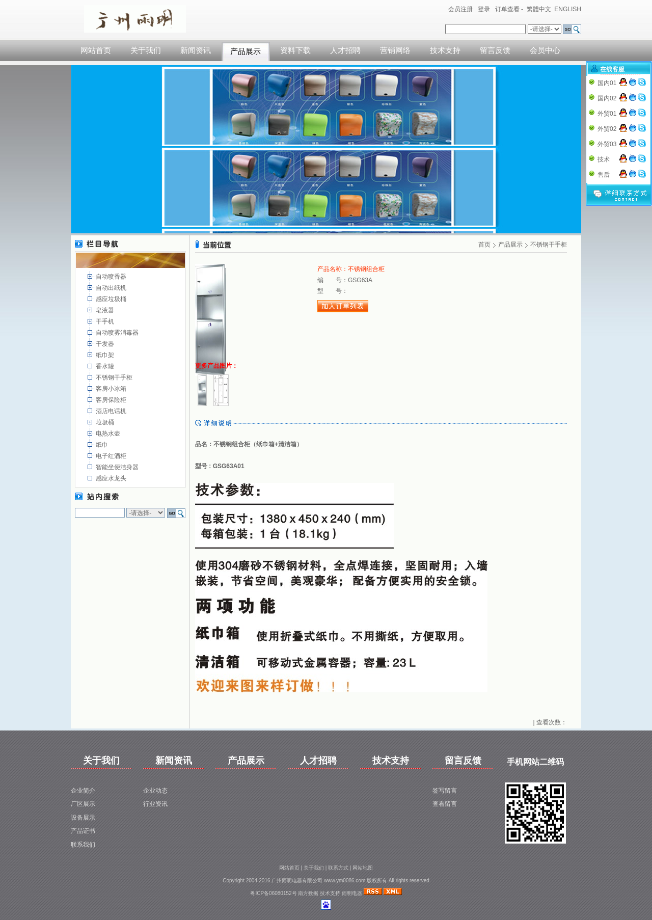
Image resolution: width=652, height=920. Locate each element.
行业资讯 (155, 803)
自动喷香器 (112, 276)
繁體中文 (539, 9)
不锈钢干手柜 (115, 377)
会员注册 (460, 9)
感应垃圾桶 (112, 299)
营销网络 (395, 50)
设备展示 (83, 817)
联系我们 (83, 844)
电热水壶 (109, 433)
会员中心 (545, 50)
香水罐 (106, 366)
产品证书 (83, 830)
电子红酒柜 (112, 455)
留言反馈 (495, 50)
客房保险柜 (112, 399)
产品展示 (245, 51)
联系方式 (338, 868)
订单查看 (507, 9)
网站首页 (95, 50)
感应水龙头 (112, 478)
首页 (484, 244)
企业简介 (83, 790)
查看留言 (444, 803)
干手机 (106, 321)
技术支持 (445, 50)
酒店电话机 (112, 411)
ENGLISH (567, 9)
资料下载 (295, 50)
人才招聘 (345, 50)
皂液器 (106, 310)
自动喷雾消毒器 (118, 332)
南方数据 (308, 893)
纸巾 (103, 444)
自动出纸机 (112, 287)
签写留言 (444, 790)
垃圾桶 (106, 422)
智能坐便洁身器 (118, 467)
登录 (484, 9)
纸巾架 (106, 355)
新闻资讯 (195, 50)
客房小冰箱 (112, 388)
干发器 (106, 343)
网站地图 (362, 868)
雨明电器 (352, 893)
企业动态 (155, 790)
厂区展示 (83, 803)
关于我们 (145, 50)
